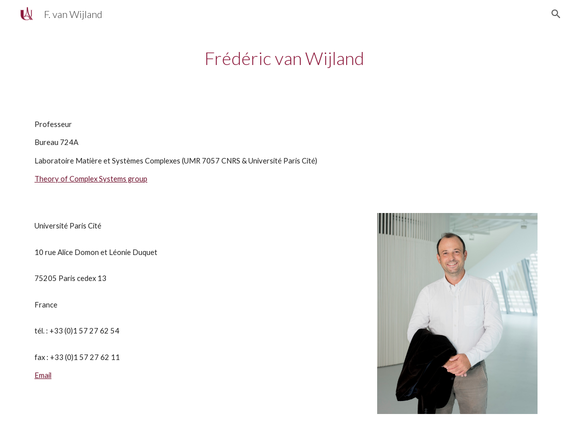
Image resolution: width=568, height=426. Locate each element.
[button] (556, 14)
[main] (284, 58)
